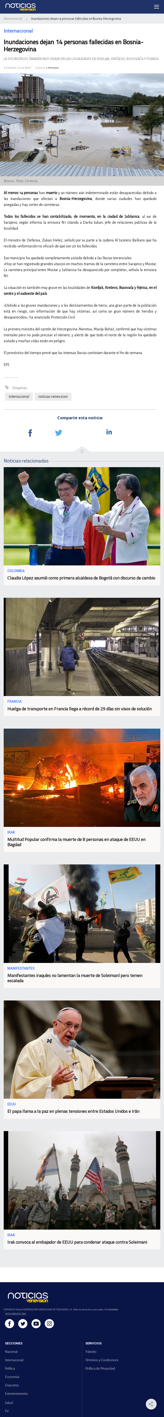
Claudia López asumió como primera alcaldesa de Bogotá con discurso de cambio (81, 578)
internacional (19, 397)
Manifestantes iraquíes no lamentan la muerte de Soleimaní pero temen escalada (74, 978)
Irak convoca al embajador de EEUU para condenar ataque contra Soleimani (77, 1242)
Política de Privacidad (100, 1368)
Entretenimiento (16, 1394)
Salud (9, 1403)
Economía (12, 1377)
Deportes (12, 1385)
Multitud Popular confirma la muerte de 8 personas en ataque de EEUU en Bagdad (76, 842)
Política (10, 1368)
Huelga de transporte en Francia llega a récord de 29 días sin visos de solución (79, 708)
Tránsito (90, 1352)
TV (7, 1411)
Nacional (11, 1352)
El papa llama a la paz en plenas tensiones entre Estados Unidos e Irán (73, 1111)
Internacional (13, 18)
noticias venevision (53, 397)
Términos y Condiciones (102, 1360)
